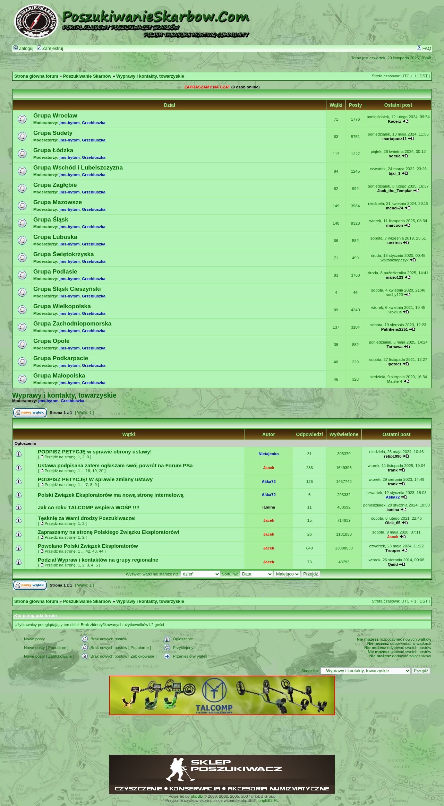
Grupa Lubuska (55, 236)
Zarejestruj (50, 48)
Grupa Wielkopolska (62, 306)
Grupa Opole (51, 340)
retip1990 (393, 456)
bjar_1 (395, 173)
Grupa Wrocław (55, 115)
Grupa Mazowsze (57, 202)
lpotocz (394, 364)
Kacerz (394, 121)
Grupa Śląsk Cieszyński (67, 288)
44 (101, 551)
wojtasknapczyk (395, 260)
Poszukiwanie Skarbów (87, 76)
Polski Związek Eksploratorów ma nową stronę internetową (110, 495)
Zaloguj (23, 48)
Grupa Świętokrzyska (63, 254)
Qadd (393, 564)
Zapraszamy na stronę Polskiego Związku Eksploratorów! (108, 532)
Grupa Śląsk (50, 219)
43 (94, 551)
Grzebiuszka (93, 123)
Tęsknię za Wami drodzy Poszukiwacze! (87, 518)
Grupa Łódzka (53, 150)
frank (393, 470)
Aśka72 (268, 481)
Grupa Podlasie (55, 271)
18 (88, 471)
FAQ (424, 48)
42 (88, 551)
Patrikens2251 (394, 329)
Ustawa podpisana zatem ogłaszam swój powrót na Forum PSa (115, 465)
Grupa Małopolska (59, 375)
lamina (268, 507)
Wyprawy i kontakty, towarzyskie (150, 76)
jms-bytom (70, 123)
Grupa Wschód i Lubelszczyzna (78, 167)
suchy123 (394, 295)
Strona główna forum (36, 76)
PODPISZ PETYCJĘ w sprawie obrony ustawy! (95, 451)
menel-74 (394, 208)
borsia (394, 156)
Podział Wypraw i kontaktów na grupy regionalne (98, 560)
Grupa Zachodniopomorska (72, 323)
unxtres (394, 243)
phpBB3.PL (268, 800)
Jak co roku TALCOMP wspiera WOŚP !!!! (89, 507)
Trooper (392, 550)
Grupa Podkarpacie (60, 358)
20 (101, 471)
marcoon (394, 225)
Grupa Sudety (52, 132)
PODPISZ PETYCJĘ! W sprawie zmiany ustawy (95, 479)
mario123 (394, 277)
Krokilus (394, 312)
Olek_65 (392, 523)
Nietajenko (269, 454)
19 (94, 471)
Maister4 (394, 381)
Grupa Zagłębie (55, 184)
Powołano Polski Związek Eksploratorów (88, 546)
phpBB (197, 796)
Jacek (268, 468)
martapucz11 (394, 139)
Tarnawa (395, 347)
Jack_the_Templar (394, 191)
